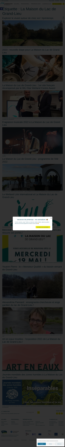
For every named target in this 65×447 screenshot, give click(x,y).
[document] (32, 223)
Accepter (41, 443)
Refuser (50, 443)
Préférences (59, 443)
